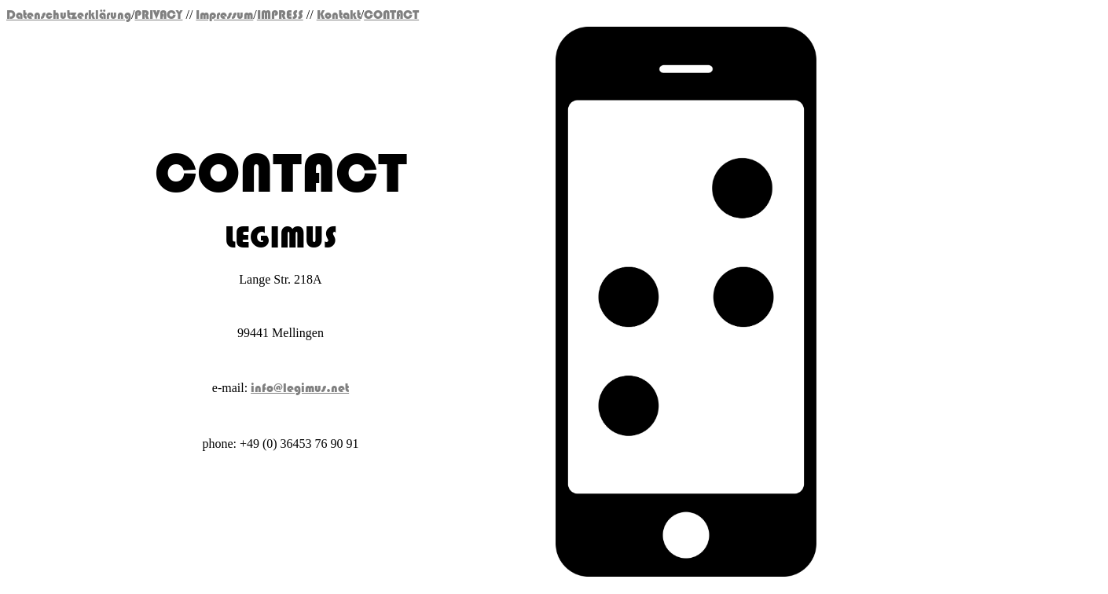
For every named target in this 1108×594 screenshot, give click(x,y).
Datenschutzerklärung (68, 15)
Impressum (224, 15)
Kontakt (339, 15)
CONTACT (391, 15)
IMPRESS (280, 15)
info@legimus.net (300, 388)
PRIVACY (158, 15)
